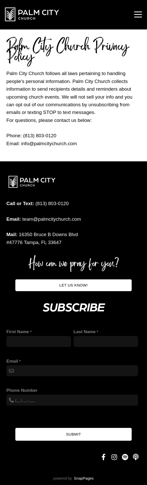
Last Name (85, 331)
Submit (73, 434)
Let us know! (73, 285)
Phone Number (22, 390)
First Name (17, 331)
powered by (73, 478)
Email (12, 361)
